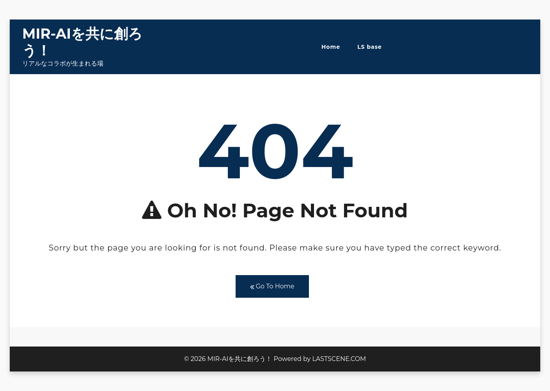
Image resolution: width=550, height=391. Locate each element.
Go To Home (272, 287)
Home (330, 46)
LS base (369, 46)
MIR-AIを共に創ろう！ (82, 42)
